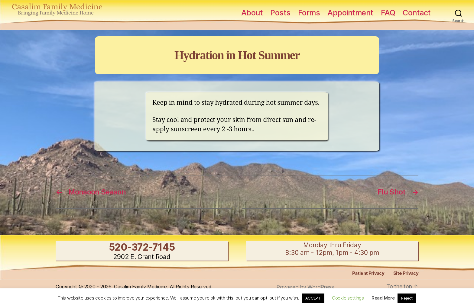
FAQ (388, 12)
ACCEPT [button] (313, 298)
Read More (383, 298)
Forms (309, 12)
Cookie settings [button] (348, 298)
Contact (417, 12)
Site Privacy (405, 273)
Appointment (350, 12)
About (252, 12)
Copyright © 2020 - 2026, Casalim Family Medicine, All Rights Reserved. (134, 287)
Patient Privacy (368, 273)
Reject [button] (406, 298)
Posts (280, 12)
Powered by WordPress (305, 287)
